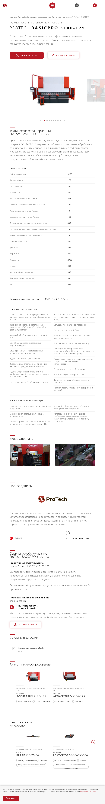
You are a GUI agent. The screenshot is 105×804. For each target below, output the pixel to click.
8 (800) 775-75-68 (15, 775)
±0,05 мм (43, 741)
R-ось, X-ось (59, 682)
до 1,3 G (57, 741)
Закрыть (10, 798)
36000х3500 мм (70, 741)
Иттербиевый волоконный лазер (31, 746)
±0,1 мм (83, 741)
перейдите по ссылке (88, 791)
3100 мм (46, 682)
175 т (38, 682)
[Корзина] (77, 5)
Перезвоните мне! (63, 55)
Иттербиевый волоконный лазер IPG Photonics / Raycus (71, 748)
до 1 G (20, 741)
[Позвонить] (4, 775)
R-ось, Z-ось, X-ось (25, 682)
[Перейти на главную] (5, 5)
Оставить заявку (25, 606)
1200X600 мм (31, 741)
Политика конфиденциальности (16, 785)
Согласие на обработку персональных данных (55, 785)
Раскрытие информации (13, 782)
